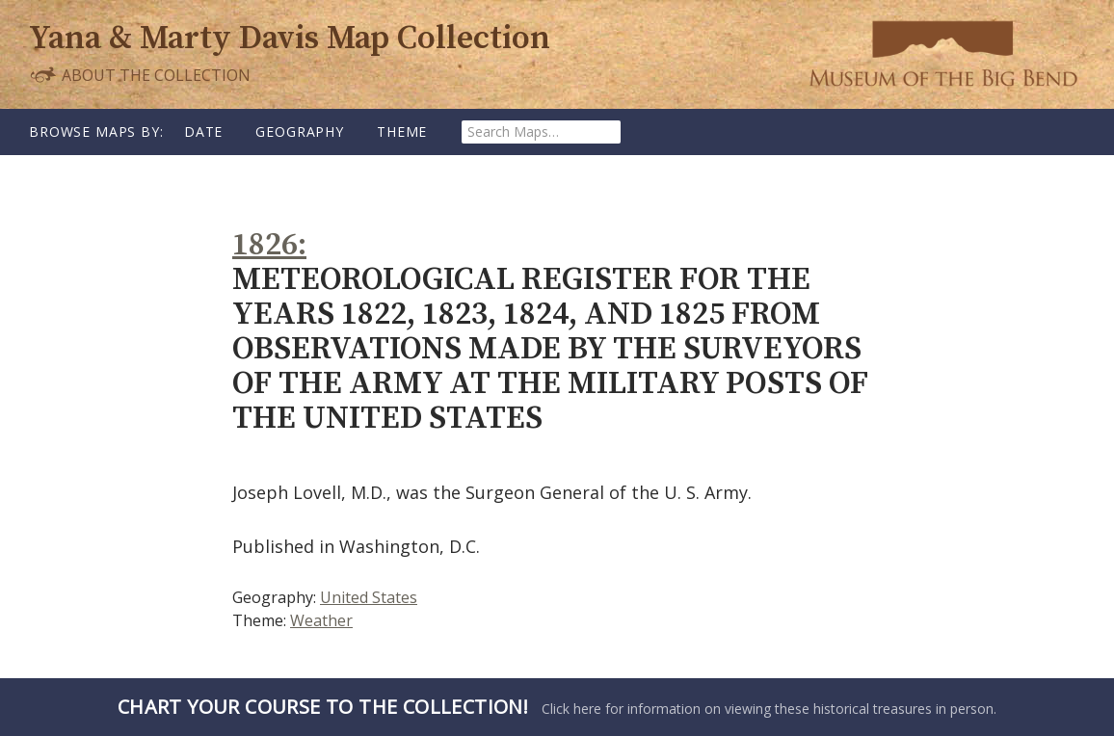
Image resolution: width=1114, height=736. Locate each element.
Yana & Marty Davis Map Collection (289, 39)
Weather (321, 620)
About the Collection (140, 75)
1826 (265, 245)
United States (368, 597)
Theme (402, 131)
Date (203, 131)
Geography (299, 131)
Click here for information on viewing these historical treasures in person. (557, 707)
